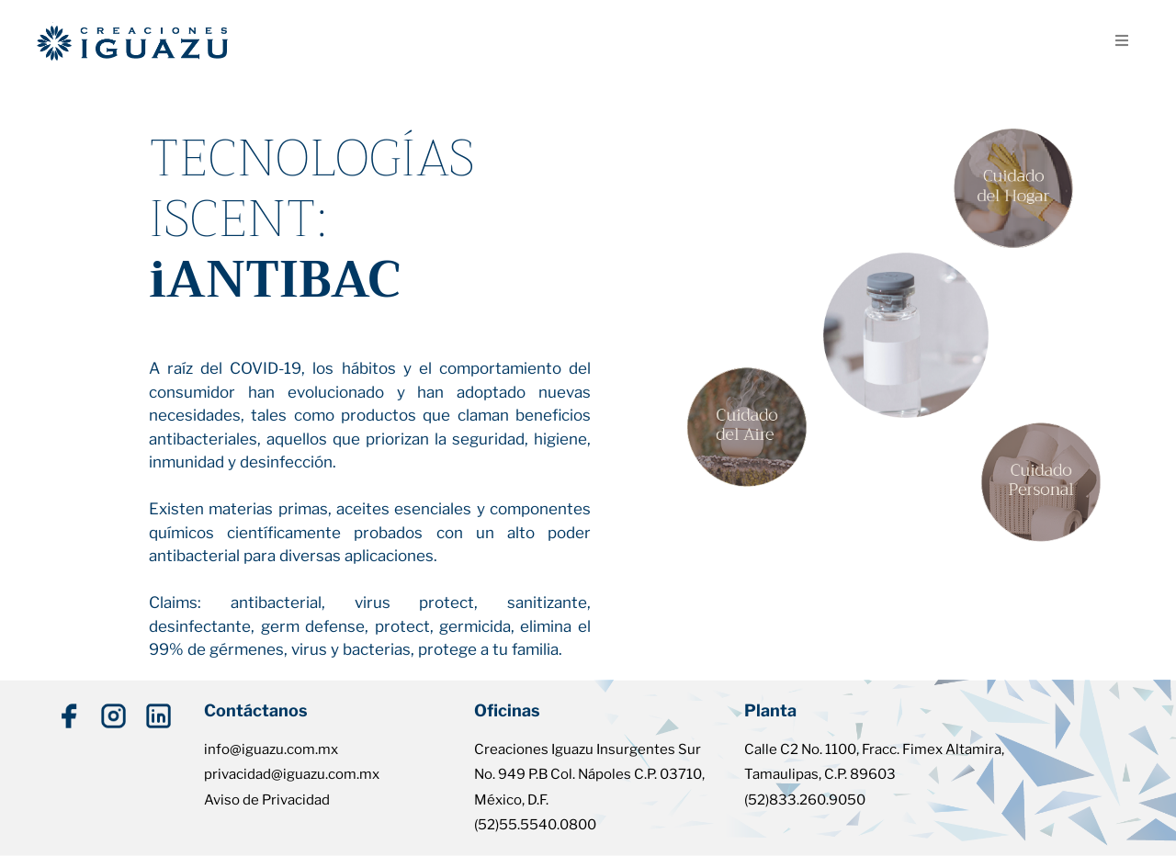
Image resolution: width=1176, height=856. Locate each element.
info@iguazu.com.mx (271, 749)
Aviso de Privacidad (267, 800)
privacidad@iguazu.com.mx (291, 774)
